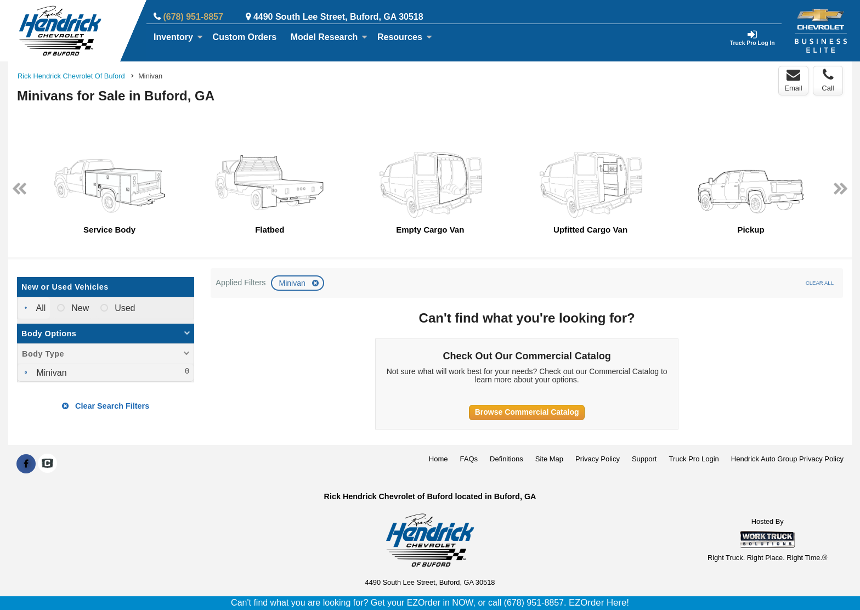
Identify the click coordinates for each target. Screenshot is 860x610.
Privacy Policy (597, 459)
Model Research (329, 37)
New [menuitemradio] (79, 308)
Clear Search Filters (105, 406)
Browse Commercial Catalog (527, 412)
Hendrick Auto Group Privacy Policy (787, 459)
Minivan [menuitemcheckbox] (50, 372)
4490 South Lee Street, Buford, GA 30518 (338, 16)
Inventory (178, 37)
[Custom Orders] (245, 37)
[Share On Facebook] (26, 464)
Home (438, 459)
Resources (404, 37)
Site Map (549, 459)
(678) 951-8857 (193, 16)
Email (793, 80)
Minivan (293, 283)
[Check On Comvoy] (47, 464)
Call (828, 80)
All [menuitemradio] (40, 308)
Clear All (820, 283)
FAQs (469, 459)
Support (644, 459)
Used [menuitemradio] (123, 308)
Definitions (506, 459)
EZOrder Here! (599, 602)
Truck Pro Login (694, 459)
